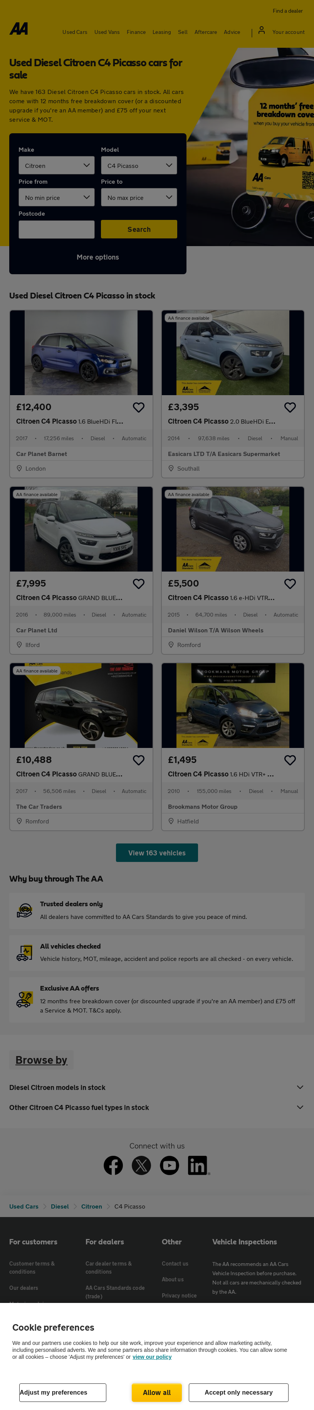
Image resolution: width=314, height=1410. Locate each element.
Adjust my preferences (53, 1392)
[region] (157, 1356)
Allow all (157, 1392)
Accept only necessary (239, 1392)
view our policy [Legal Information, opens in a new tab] (152, 1357)
